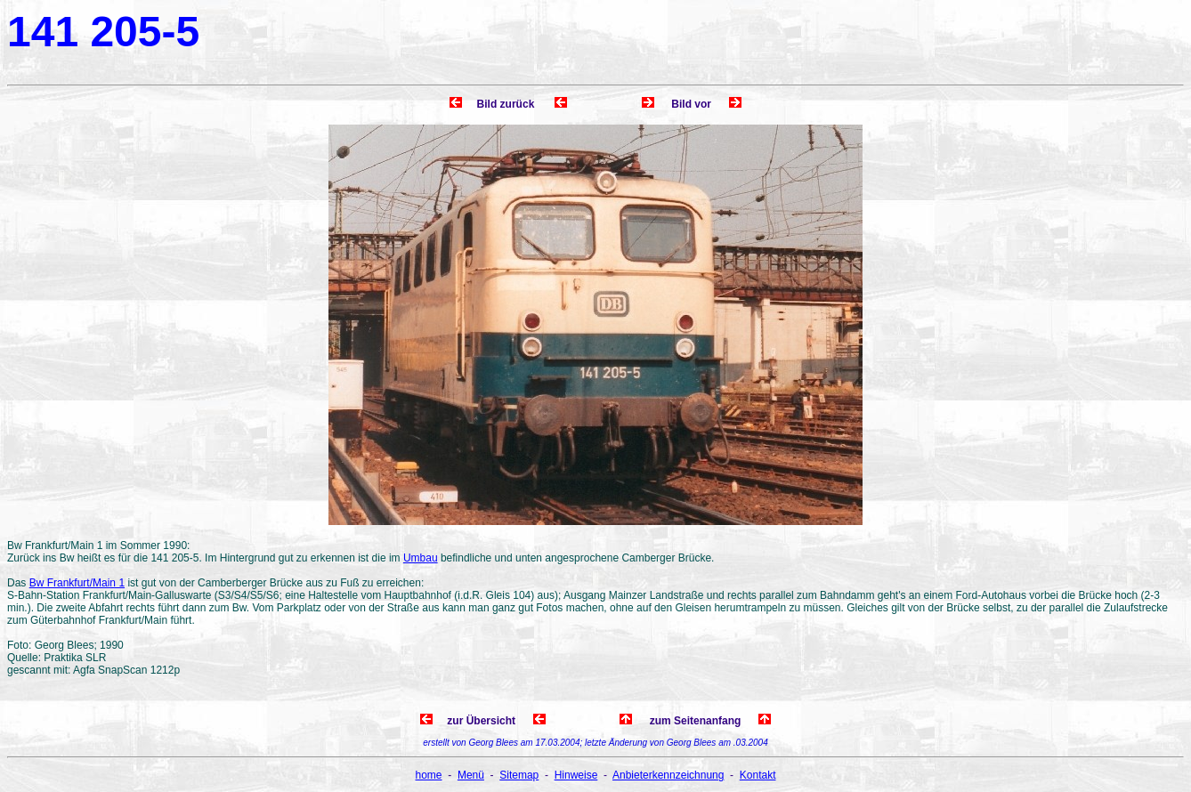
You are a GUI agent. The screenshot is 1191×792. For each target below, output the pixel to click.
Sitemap (519, 775)
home (429, 775)
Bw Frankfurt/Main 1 (77, 583)
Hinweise (576, 775)
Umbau (420, 558)
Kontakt (758, 775)
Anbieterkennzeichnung (668, 775)
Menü (471, 775)
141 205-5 (103, 31)
